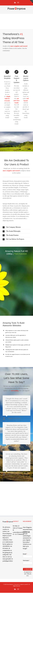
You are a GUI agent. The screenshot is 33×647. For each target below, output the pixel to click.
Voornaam (26, 560)
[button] (16, 227)
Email (25, 554)
